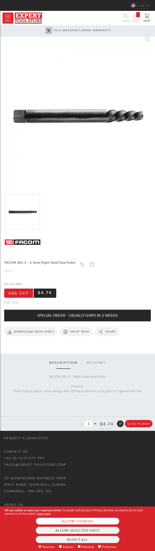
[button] (140, 5)
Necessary (48, 546)
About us (13, 504)
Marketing (88, 546)
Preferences (109, 546)
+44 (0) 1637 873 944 (24, 458)
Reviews (96, 362)
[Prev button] (3, 30)
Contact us (16, 451)
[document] (77, 529)
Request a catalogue (26, 438)
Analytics (68, 546)
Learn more (44, 513)
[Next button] (152, 30)
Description (63, 362)
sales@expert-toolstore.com (35, 464)
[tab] (63, 363)
